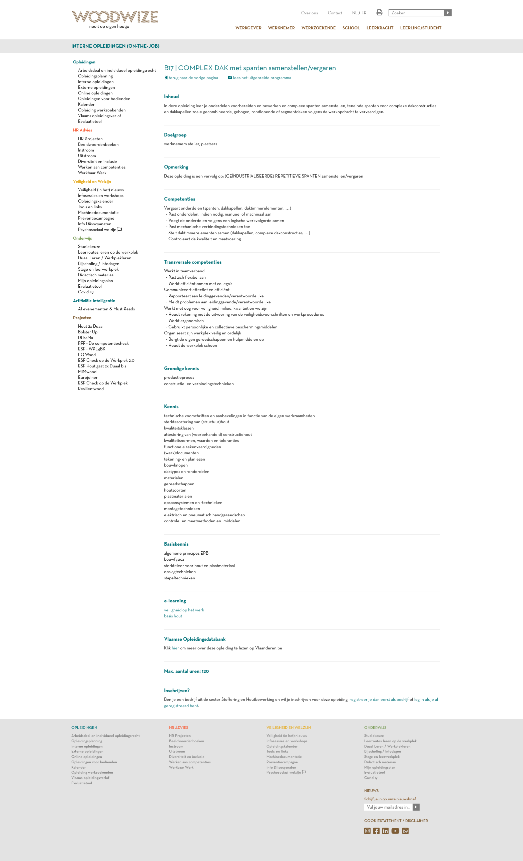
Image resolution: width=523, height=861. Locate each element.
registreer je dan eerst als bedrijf (379, 699)
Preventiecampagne (96, 218)
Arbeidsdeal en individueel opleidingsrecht (117, 70)
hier (175, 647)
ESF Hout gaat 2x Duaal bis (102, 365)
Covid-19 (86, 291)
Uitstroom (87, 155)
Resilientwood (91, 388)
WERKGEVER (248, 27)
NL (355, 12)
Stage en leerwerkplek (98, 269)
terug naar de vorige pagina (191, 77)
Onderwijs (82, 238)
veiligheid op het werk (184, 609)
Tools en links (90, 206)
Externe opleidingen (96, 87)
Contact (335, 12)
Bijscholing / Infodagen (98, 263)
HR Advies (82, 129)
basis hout (173, 615)
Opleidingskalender (95, 201)
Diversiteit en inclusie (97, 161)
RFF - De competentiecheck (103, 343)
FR (364, 12)
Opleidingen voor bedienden (104, 98)
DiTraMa (85, 337)
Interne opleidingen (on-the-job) (115, 46)
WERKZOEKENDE (319, 27)
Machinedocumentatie (98, 212)
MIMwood (87, 371)
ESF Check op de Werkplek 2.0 (106, 360)
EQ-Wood (87, 354)
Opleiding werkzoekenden (102, 109)
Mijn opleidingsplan (95, 280)
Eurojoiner (88, 377)
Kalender (86, 104)
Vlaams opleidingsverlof (99, 115)
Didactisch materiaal (96, 274)
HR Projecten (90, 138)
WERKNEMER (281, 27)
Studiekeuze (89, 246)
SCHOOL (351, 27)
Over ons (309, 12)
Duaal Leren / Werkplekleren (104, 257)
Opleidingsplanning (95, 75)
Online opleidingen (95, 92)
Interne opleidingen (96, 81)
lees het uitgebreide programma (259, 77)
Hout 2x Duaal (90, 326)
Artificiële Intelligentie (94, 300)
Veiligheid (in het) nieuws (101, 189)
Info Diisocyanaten (94, 223)
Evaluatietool (90, 121)
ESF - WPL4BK (91, 348)
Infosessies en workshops (100, 195)
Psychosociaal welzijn (100, 229)
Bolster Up (87, 331)
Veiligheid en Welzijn (92, 181)
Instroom (86, 150)
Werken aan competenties (101, 167)
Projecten (82, 317)
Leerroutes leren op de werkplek (108, 252)
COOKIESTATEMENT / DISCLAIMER (396, 820)
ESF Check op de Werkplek (103, 382)
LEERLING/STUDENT (421, 27)
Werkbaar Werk (92, 172)
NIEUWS (371, 790)
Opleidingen (84, 61)
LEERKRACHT (380, 27)
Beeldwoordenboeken (98, 144)
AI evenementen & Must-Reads (106, 308)
